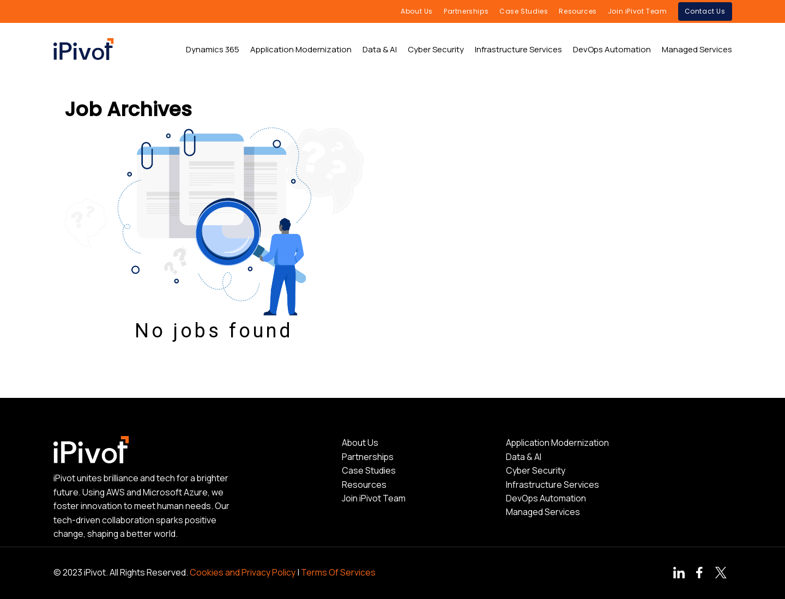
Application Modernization (557, 443)
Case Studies (369, 470)
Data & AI (523, 457)
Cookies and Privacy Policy (242, 572)
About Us (360, 443)
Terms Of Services (338, 572)
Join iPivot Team (374, 498)
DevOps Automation (546, 498)
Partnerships (368, 457)
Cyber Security (535, 470)
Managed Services (543, 512)
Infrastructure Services (552, 485)
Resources (364, 485)
